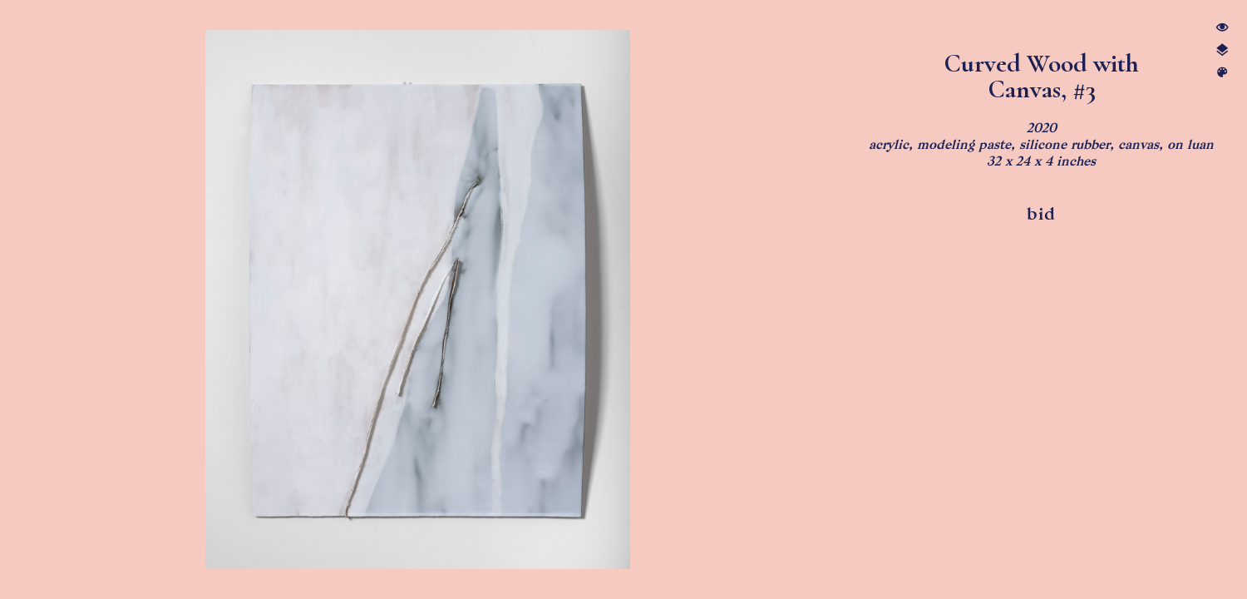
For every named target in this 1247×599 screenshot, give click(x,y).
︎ (1222, 73)
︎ (1222, 28)
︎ (1222, 50)
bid (1041, 214)
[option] (418, 299)
